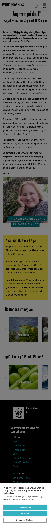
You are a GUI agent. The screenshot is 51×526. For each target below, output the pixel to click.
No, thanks (25, 514)
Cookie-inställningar (25, 520)
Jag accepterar (25, 507)
